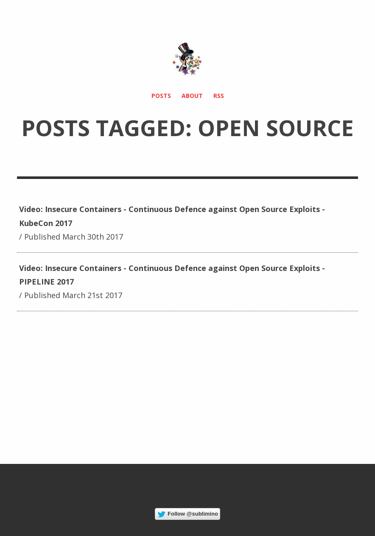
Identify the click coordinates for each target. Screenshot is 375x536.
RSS (218, 96)
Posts (161, 96)
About (192, 96)
